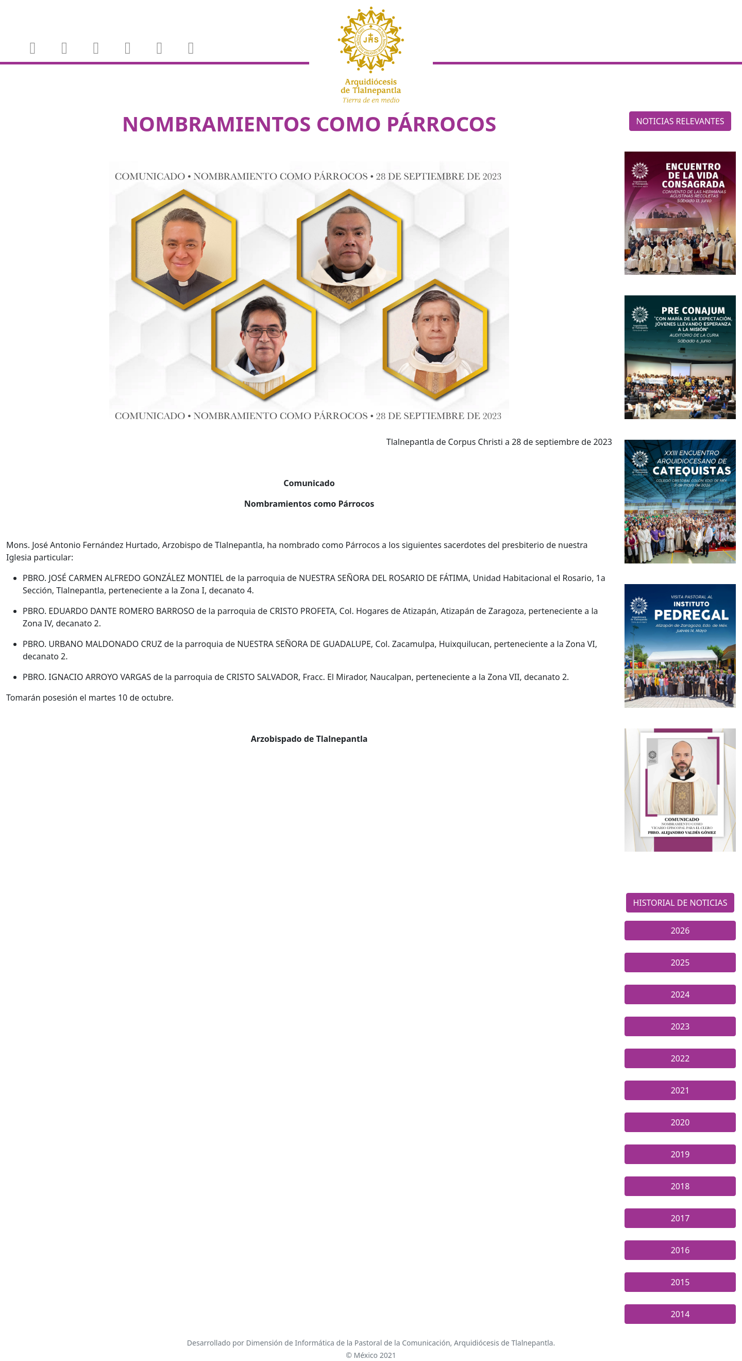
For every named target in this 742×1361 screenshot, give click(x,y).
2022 (680, 1058)
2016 (680, 1250)
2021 (680, 1090)
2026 (680, 930)
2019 (680, 1154)
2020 (680, 1122)
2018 (680, 1186)
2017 (680, 1218)
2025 (680, 962)
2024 (680, 994)
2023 (680, 1026)
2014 (680, 1314)
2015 (680, 1282)
